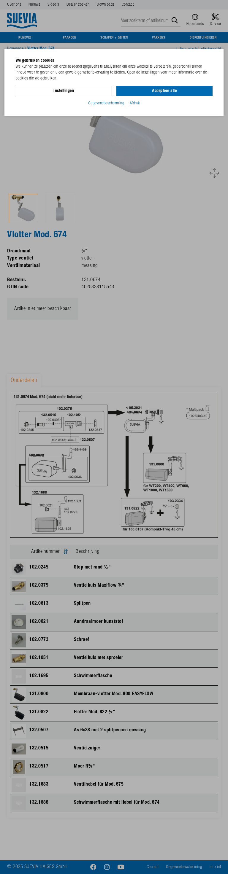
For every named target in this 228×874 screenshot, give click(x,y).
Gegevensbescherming (106, 103)
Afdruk (135, 103)
